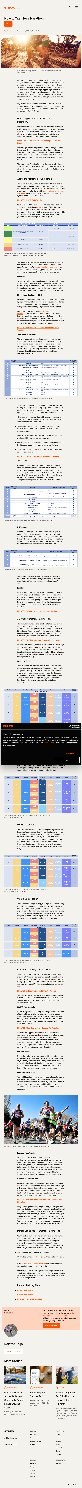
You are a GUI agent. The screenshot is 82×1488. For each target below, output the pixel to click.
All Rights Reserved (10, 1445)
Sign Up (58, 1463)
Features (33, 1434)
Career (58, 1438)
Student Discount (35, 1441)
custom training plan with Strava (34, 1264)
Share (8, 24)
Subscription (34, 1438)
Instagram (33, 1467)
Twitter (32, 1470)
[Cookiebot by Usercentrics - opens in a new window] (70, 726)
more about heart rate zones (47, 267)
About (58, 1434)
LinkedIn (33, 1477)
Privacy (58, 1454)
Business (59, 1448)
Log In (58, 1467)
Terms (58, 1451)
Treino (8, 1351)
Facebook (33, 1463)
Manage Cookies (73, 1485)
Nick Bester (36, 31)
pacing (38, 207)
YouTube (33, 1473)
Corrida (17, 1351)
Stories (58, 1441)
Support (58, 1444)
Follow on (51, 1326)
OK (67, 760)
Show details (70, 753)
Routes (32, 1444)
